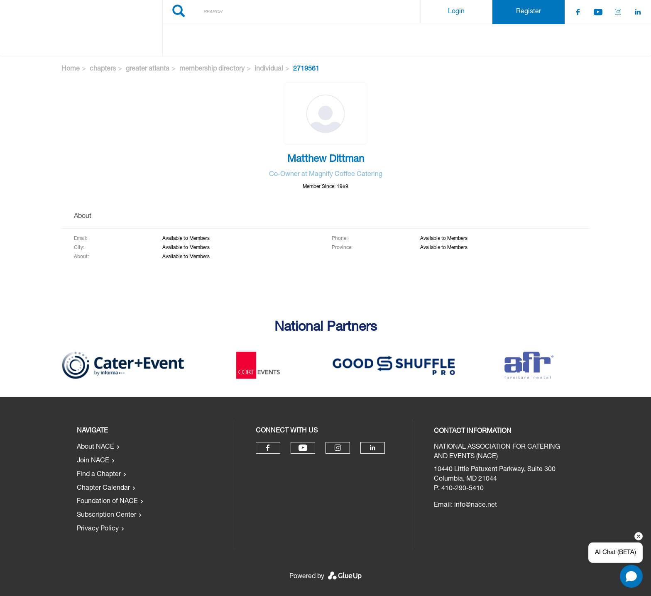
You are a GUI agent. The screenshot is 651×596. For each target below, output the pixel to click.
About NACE (95, 447)
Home (70, 69)
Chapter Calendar (103, 488)
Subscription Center (106, 515)
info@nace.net (475, 505)
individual (269, 69)
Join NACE (93, 461)
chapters (103, 69)
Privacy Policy (98, 529)
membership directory (212, 69)
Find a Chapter (99, 474)
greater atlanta (147, 69)
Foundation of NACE (107, 501)
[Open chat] (631, 576)
